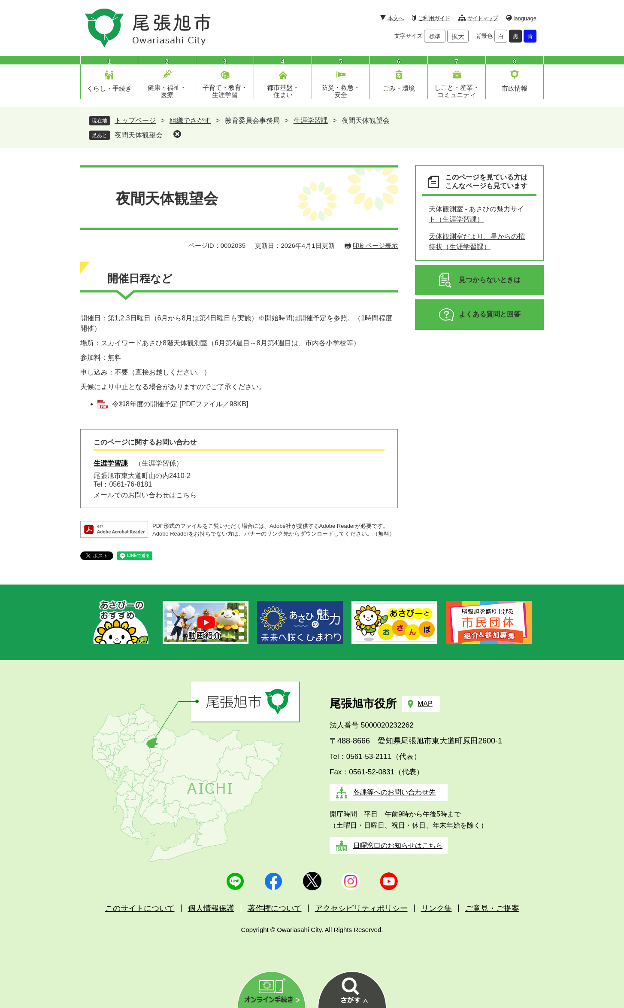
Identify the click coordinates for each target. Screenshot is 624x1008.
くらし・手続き (109, 88)
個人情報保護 (211, 908)
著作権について (275, 908)
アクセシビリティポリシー (361, 908)
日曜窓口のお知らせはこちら (397, 845)
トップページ (135, 120)
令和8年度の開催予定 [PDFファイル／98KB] (180, 404)
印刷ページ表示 (375, 245)
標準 (434, 36)
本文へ (395, 18)
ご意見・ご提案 (492, 908)
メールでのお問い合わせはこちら (145, 495)
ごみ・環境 (399, 88)
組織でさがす (190, 120)
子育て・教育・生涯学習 (225, 91)
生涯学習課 (311, 120)
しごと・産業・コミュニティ (456, 91)
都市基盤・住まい (283, 91)
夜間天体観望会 (139, 135)
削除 (177, 134)
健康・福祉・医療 (167, 91)
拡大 (457, 36)
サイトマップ (482, 18)
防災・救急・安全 (340, 91)
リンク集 (436, 908)
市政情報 (514, 88)
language (525, 18)
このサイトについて (140, 908)
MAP (425, 703)
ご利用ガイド (434, 18)
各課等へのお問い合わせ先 (394, 792)
